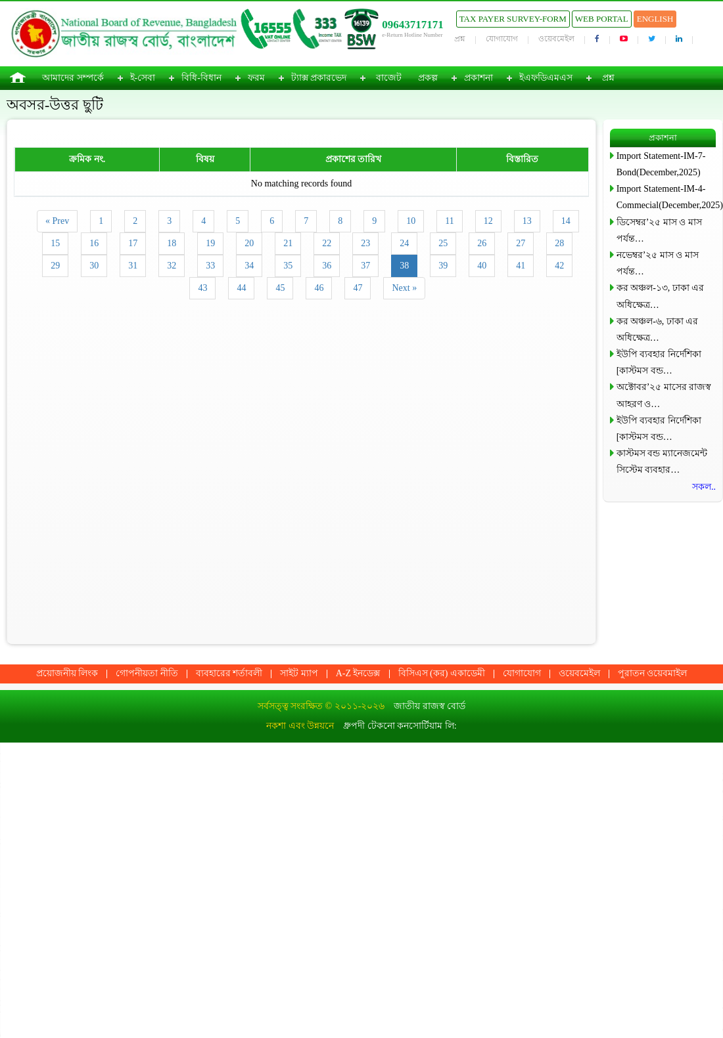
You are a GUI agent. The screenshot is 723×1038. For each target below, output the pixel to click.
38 (404, 265)
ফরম (256, 78)
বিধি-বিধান (201, 78)
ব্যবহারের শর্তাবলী (229, 673)
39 (443, 265)
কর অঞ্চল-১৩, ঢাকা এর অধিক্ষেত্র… (661, 296)
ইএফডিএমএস (545, 78)
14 (566, 221)
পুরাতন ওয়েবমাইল (653, 673)
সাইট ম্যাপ (299, 673)
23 (365, 243)
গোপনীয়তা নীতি (147, 673)
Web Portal (601, 19)
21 (287, 243)
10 (410, 221)
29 (55, 265)
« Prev (57, 221)
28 (559, 243)
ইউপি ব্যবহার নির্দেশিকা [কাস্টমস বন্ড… (659, 362)
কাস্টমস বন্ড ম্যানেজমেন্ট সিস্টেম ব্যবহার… (662, 461)
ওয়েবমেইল (556, 38)
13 (527, 221)
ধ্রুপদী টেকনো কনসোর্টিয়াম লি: (399, 726)
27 (520, 243)
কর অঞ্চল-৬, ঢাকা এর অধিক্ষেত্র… (658, 329)
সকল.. (704, 487)
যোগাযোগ (502, 38)
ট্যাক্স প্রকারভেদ (319, 78)
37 (365, 265)
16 (94, 243)
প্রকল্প (428, 78)
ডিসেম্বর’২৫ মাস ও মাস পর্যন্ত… (659, 230)
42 (559, 265)
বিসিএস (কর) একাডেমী (441, 673)
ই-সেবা (143, 78)
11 (449, 221)
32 (171, 265)
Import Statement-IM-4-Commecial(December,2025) (666, 197)
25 (443, 243)
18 (171, 243)
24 (404, 243)
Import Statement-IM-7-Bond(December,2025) (661, 164)
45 (280, 288)
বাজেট (389, 78)
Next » (404, 288)
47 (357, 288)
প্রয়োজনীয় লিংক (67, 673)
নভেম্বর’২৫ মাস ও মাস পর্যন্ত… (658, 263)
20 (249, 243)
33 (210, 265)
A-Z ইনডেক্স (358, 673)
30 (94, 265)
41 (520, 265)
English (655, 19)
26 (481, 243)
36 (326, 265)
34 (249, 265)
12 (488, 221)
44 (241, 288)
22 (326, 243)
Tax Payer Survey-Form (513, 19)
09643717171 (413, 24)
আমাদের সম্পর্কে (73, 78)
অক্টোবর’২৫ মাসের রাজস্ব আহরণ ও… (664, 395)
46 (318, 288)
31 (132, 265)
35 (287, 265)
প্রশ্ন (459, 38)
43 (202, 288)
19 (210, 243)
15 (55, 243)
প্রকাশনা (478, 78)
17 (132, 243)
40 (481, 265)
